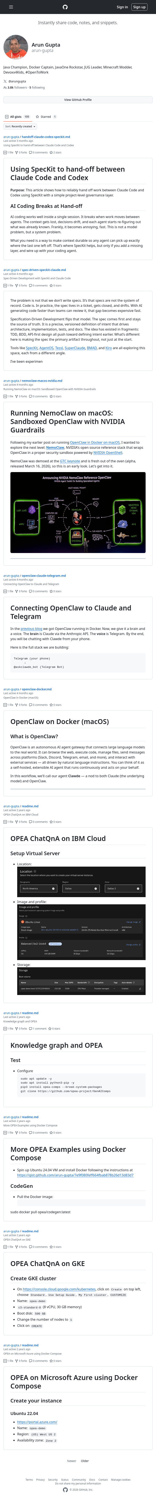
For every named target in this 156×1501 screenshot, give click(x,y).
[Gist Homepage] (65, 7)
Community (79, 1480)
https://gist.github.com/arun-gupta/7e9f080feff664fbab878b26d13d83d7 (75, 1175)
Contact (103, 1480)
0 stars (55, 285)
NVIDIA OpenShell (107, 452)
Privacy (40, 1480)
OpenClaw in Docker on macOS (94, 442)
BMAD (92, 348)
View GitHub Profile (78, 100)
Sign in (122, 7)
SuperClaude (75, 348)
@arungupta (17, 81)
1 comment (37, 1028)
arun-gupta (11, 137)
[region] (78, 209)
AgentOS (46, 348)
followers (15, 87)
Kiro (108, 348)
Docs (92, 1480)
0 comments (38, 152)
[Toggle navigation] (11, 7)
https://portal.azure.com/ (37, 1422)
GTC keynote (70, 461)
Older (85, 1461)
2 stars (55, 152)
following (37, 87)
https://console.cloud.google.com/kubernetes (59, 1289)
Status (65, 1480)
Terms (29, 1480)
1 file (8, 152)
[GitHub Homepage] (65, 1490)
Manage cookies (121, 1480)
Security (53, 1480)
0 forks (21, 152)
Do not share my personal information (78, 1483)
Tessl (59, 348)
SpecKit (32, 348)
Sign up (139, 7)
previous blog (31, 628)
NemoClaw (55, 447)
